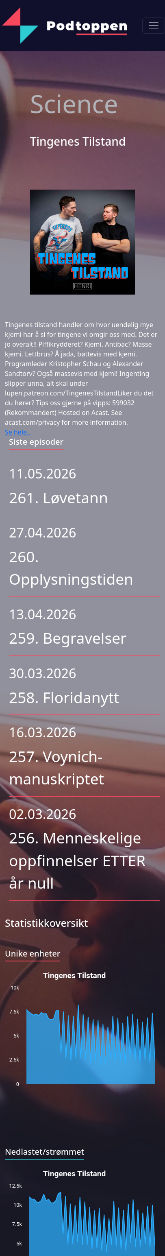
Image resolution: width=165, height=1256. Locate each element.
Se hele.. (17, 432)
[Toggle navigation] (153, 25)
